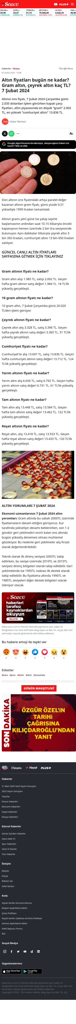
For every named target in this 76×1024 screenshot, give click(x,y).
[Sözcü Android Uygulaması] (32, 971)
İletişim (6, 863)
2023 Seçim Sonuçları (12, 791)
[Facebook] (12, 951)
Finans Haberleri (10, 801)
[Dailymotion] (32, 951)
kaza (5, 675)
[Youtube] (25, 951)
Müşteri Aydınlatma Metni (14, 908)
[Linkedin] (38, 951)
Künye (5, 876)
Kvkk (5, 895)
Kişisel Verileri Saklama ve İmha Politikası (22, 918)
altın (29, 675)
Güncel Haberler (11, 826)
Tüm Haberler (8, 854)
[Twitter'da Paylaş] (5, 134)
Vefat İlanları (8, 886)
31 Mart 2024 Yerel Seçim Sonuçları (19, 786)
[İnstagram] (5, 951)
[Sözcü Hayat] (31, 768)
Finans (16, 68)
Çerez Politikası (9, 913)
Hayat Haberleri (9, 811)
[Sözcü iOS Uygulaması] (12, 971)
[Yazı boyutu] (71, 134)
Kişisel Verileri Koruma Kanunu (17, 903)
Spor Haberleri (9, 843)
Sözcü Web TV (8, 838)
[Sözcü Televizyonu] (5, 768)
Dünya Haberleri (10, 816)
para (13, 675)
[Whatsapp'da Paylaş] (11, 134)
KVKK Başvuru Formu (12, 928)
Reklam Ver (7, 881)
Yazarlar (6, 796)
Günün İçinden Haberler (14, 833)
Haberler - (7, 68)
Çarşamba (40, 675)
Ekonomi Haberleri (11, 806)
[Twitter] (18, 951)
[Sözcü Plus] (46, 768)
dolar (21, 675)
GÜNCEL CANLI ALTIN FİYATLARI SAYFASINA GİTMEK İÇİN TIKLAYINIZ (32, 254)
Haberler (7, 779)
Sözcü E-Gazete (9, 849)
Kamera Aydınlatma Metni (14, 923)
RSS (3, 933)
